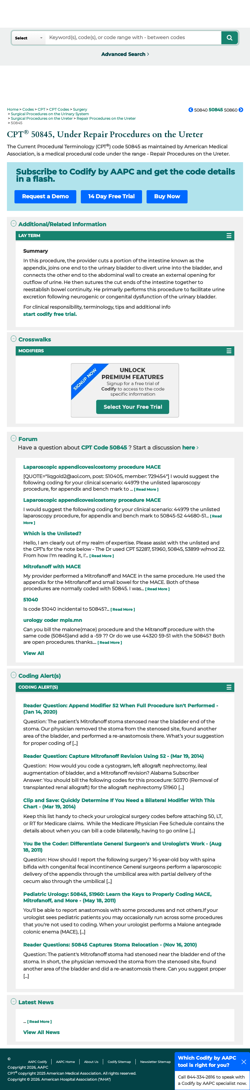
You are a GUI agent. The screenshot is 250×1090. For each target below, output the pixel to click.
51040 (30, 600)
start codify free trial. (50, 314)
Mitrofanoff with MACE (52, 567)
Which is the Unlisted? (52, 533)
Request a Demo (45, 196)
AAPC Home (65, 1062)
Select (21, 38)
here (188, 447)
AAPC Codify (37, 1062)
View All (33, 653)
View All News (41, 1032)
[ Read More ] (146, 489)
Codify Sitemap (119, 1062)
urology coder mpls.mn (52, 620)
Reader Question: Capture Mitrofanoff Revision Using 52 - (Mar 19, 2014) (113, 756)
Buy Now (167, 196)
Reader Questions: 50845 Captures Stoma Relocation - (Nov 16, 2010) (110, 945)
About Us (91, 1062)
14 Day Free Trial (111, 196)
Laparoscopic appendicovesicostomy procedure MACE (92, 467)
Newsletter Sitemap (155, 1062)
